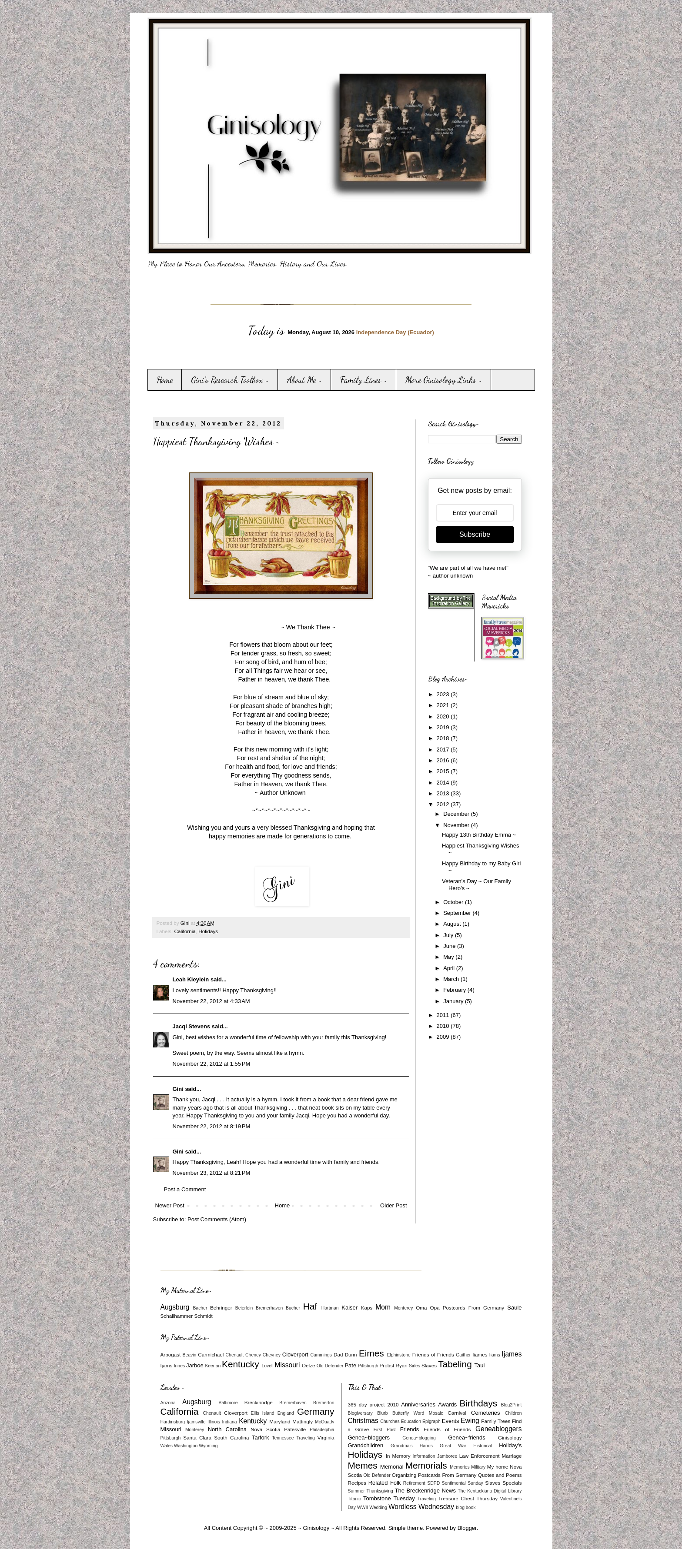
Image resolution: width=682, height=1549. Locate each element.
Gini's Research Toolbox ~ (230, 380)
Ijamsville (196, 1421)
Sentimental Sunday (462, 1483)
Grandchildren (366, 1445)
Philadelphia (322, 1429)
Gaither (463, 1355)
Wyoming (208, 1445)
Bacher (200, 1308)
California (184, 931)
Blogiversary (360, 1413)
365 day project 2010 (373, 1404)
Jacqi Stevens (192, 1026)
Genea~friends (466, 1437)
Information (424, 1456)
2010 (444, 1026)
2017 (444, 749)
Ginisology (510, 1437)
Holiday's (510, 1445)
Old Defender (330, 1365)
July (449, 935)
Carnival (457, 1413)
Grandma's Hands (412, 1445)
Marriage (511, 1456)
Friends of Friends (433, 1354)
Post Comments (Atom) (216, 1219)
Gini (178, 1089)
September (457, 913)
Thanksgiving (380, 1491)
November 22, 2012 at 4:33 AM (211, 1001)
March (452, 979)
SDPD (433, 1483)
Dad (338, 1354)
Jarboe (195, 1365)
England (285, 1413)
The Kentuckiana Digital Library (490, 1491)
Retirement (414, 1483)
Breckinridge (258, 1402)
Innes (179, 1365)
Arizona (168, 1402)
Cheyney (272, 1355)
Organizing (404, 1475)
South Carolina (231, 1437)
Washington (186, 1445)
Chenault (235, 1355)
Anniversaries (418, 1404)
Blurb (382, 1413)
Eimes (371, 1353)
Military (478, 1467)
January (454, 1001)
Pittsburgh (368, 1365)
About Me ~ (304, 380)
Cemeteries (485, 1412)
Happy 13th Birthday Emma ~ (479, 834)
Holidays (208, 931)
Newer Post (169, 1205)
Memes (363, 1465)
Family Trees (495, 1421)
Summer (356, 1491)
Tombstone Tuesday (389, 1498)
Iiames (479, 1354)
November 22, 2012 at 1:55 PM (212, 1063)
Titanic (354, 1498)
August (452, 924)
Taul (480, 1365)
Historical (482, 1445)
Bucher (293, 1308)
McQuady (324, 1421)
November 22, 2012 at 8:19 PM (212, 1126)
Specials (512, 1483)
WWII (362, 1507)
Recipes (357, 1483)
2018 (444, 738)
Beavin (190, 1355)
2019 (444, 727)
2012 (444, 804)
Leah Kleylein (191, 979)
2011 (444, 1015)
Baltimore (228, 1402)
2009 (444, 1037)
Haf (310, 1306)
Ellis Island (262, 1413)
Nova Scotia (265, 1429)
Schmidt (203, 1316)
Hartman (330, 1308)
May (449, 957)
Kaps (367, 1307)
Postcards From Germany (473, 1307)
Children (513, 1413)
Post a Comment (185, 1189)
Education (411, 1421)
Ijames (512, 1354)
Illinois (213, 1421)
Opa (435, 1307)
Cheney (253, 1355)
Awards (447, 1404)
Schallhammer (176, 1316)
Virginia (326, 1437)
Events (450, 1421)
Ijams (166, 1365)
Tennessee (283, 1438)
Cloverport (295, 1354)
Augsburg (175, 1307)
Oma (421, 1307)
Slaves (429, 1365)
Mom (383, 1307)
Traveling (305, 1438)
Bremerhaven (269, 1308)
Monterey (403, 1308)
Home (165, 380)
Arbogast (170, 1354)
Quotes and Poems (500, 1475)
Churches (389, 1421)
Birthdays (478, 1403)
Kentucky (240, 1364)
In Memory (398, 1456)
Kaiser (349, 1307)
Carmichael (211, 1354)
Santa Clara (197, 1437)
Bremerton (323, 1402)
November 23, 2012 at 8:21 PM (212, 1173)
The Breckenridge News (425, 1490)
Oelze (308, 1365)
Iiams (494, 1355)
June (450, 946)
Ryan (401, 1365)
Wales (166, 1445)
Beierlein (244, 1308)
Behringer (221, 1307)
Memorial (391, 1466)
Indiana (229, 1421)
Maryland (279, 1421)
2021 (444, 705)
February (455, 990)
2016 (444, 760)
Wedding (378, 1507)
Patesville (295, 1429)
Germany (315, 1411)
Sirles (414, 1365)
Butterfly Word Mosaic (417, 1413)
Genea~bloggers (369, 1437)
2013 (444, 793)
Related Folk (384, 1482)
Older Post (393, 1205)
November (457, 825)
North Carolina (227, 1429)
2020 (444, 716)
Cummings (321, 1355)
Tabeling (454, 1364)
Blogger (467, 1528)
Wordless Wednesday (421, 1506)
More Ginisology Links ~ (443, 380)
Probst (386, 1365)
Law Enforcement (479, 1456)
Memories (460, 1467)
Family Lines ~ (363, 380)
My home (497, 1466)
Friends (409, 1429)
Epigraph (431, 1421)
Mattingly (302, 1421)
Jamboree (447, 1456)
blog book (465, 1507)
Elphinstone (398, 1355)
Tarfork (260, 1437)
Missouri (287, 1365)
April (449, 968)
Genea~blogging (419, 1438)
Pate (350, 1365)
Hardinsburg (172, 1421)
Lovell (267, 1365)
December (457, 814)
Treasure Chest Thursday (468, 1498)
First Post (385, 1429)
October (454, 902)
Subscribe (474, 534)
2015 (444, 771)
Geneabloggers (498, 1429)
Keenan (213, 1365)
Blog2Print (511, 1405)
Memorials (426, 1465)
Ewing (470, 1420)
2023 (444, 694)
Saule (514, 1307)
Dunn (351, 1354)
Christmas (363, 1420)
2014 (444, 782)
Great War (453, 1445)
